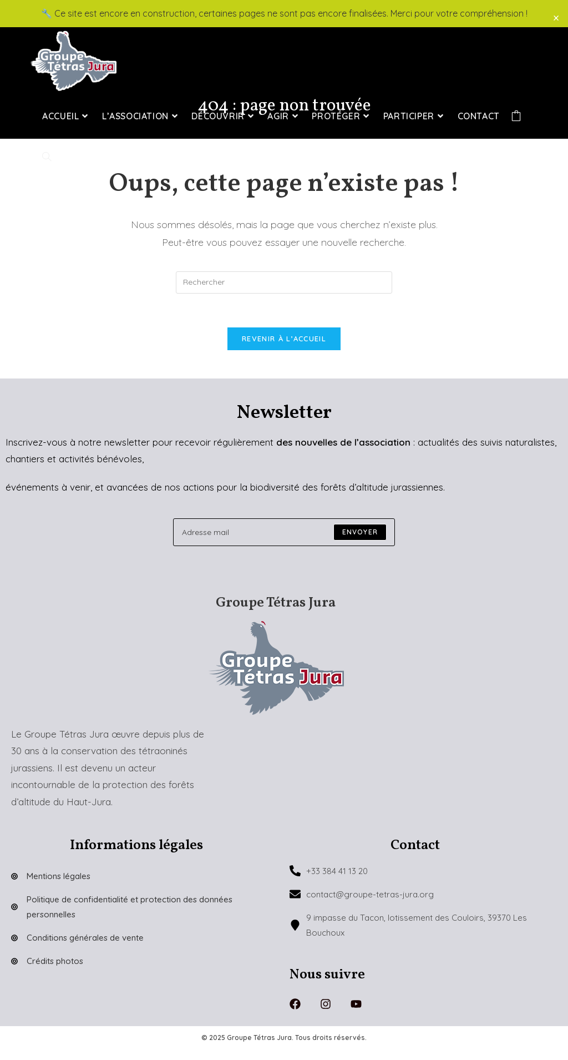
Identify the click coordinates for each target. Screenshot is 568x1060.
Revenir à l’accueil (284, 338)
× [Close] (556, 17)
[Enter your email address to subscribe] (284, 532)
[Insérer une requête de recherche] (284, 282)
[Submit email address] (360, 532)
